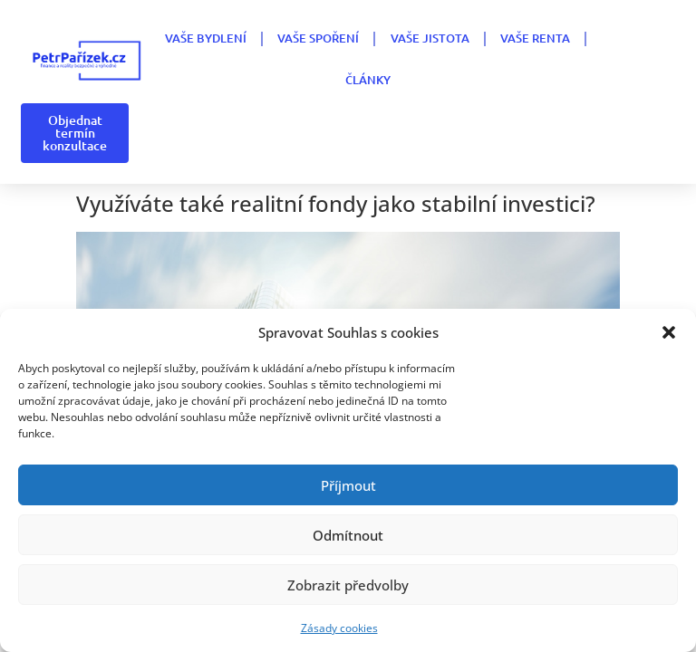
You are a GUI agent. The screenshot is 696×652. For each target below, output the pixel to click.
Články (368, 80)
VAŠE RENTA (535, 38)
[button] (669, 332)
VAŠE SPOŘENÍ (318, 38)
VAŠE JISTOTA (430, 38)
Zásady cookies (339, 628)
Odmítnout (348, 535)
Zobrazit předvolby (348, 585)
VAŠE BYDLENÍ (205, 38)
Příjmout (348, 485)
